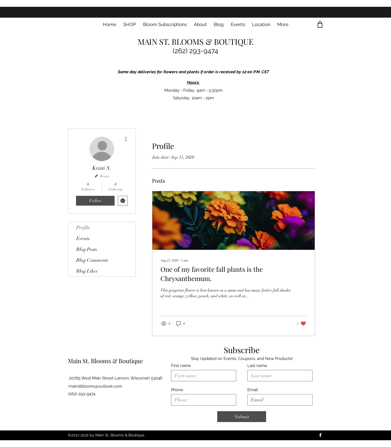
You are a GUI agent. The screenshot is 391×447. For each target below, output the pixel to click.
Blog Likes (86, 271)
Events (83, 238)
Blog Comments (92, 260)
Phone (177, 390)
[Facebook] (320, 435)
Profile (83, 228)
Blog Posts (86, 249)
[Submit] (241, 416)
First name (181, 366)
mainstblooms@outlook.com (95, 386)
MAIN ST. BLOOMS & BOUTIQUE (196, 41)
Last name (257, 366)
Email (252, 390)
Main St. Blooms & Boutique (105, 361)
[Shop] (320, 24)
